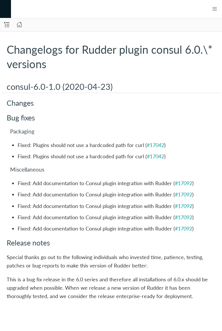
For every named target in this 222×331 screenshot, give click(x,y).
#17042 (155, 145)
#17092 (183, 183)
